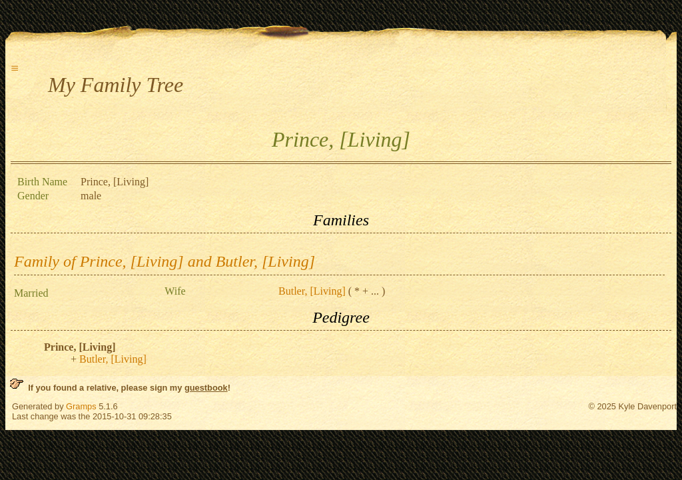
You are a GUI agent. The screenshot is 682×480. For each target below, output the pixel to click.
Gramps (81, 406)
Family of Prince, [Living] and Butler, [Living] (164, 261)
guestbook (206, 388)
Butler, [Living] (312, 291)
